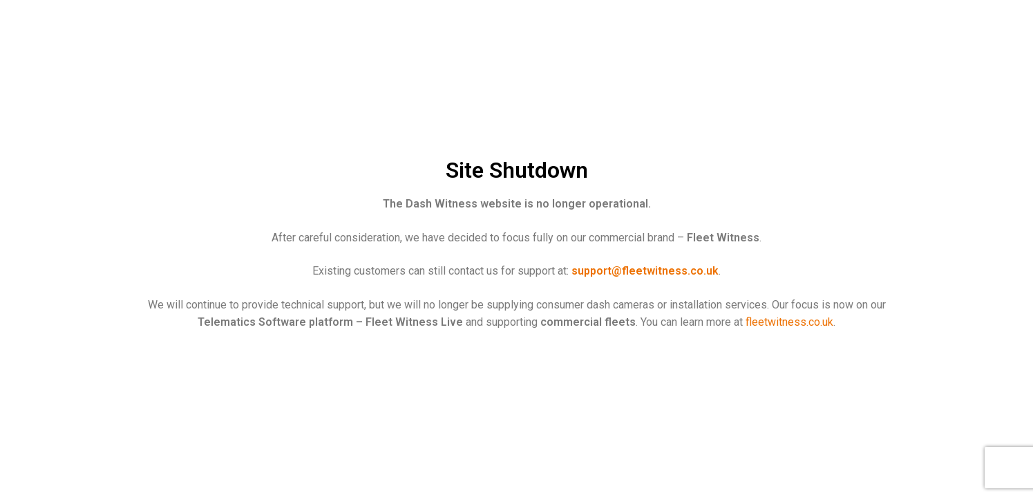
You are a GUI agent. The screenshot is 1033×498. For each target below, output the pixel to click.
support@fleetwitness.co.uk (645, 270)
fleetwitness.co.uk (789, 322)
